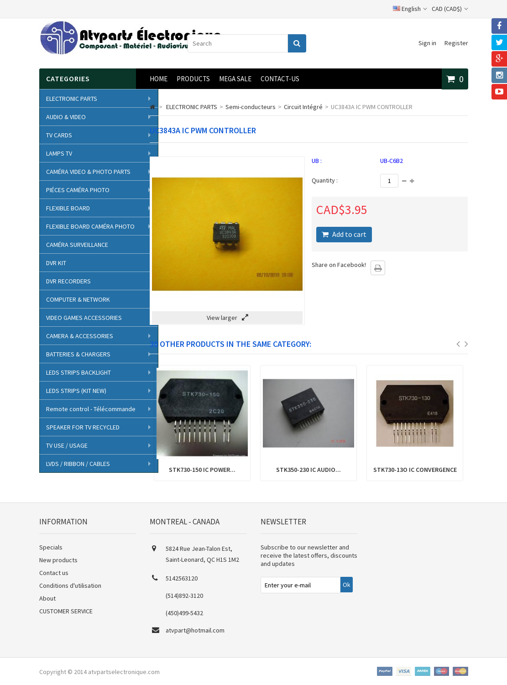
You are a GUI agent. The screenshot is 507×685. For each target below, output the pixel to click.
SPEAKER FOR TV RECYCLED (83, 427)
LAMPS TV (59, 153)
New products (58, 560)
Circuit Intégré (303, 107)
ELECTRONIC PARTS (71, 98)
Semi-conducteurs (250, 107)
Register (456, 43)
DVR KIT (56, 263)
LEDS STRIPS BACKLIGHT (78, 372)
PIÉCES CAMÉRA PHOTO (78, 190)
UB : (317, 161)
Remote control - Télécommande (91, 409)
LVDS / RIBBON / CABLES (78, 464)
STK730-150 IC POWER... (202, 469)
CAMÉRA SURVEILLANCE (77, 245)
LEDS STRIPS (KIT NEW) (76, 391)
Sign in (427, 43)
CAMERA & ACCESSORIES (79, 336)
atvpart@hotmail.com (195, 630)
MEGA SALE (235, 78)
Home (158, 78)
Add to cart (348, 234)
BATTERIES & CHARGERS (78, 354)
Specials (51, 547)
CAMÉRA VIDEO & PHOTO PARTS (88, 171)
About (47, 598)
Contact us (53, 573)
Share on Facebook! (339, 265)
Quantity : (325, 180)
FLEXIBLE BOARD (68, 208)
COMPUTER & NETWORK (78, 299)
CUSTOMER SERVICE (66, 611)
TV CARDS (59, 135)
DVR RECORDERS (68, 281)
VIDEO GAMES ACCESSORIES (84, 318)
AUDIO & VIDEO (66, 117)
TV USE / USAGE (67, 445)
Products (193, 78)
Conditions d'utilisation (70, 585)
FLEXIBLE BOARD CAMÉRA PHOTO (90, 226)
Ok (346, 584)
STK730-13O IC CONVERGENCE (415, 469)
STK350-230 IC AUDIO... (308, 469)
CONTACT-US (280, 78)
